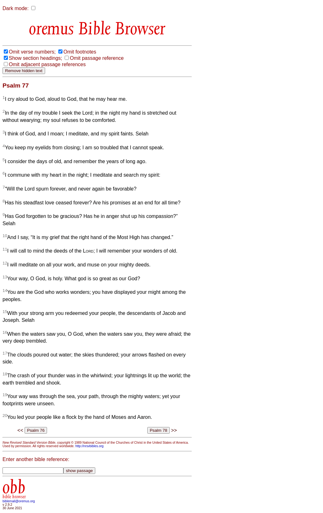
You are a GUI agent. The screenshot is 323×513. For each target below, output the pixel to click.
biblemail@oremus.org (19, 501)
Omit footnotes (79, 51)
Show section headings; (35, 58)
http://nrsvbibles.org (89, 446)
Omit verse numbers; (32, 51)
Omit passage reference (97, 58)
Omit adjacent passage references (47, 64)
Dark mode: (16, 8)
